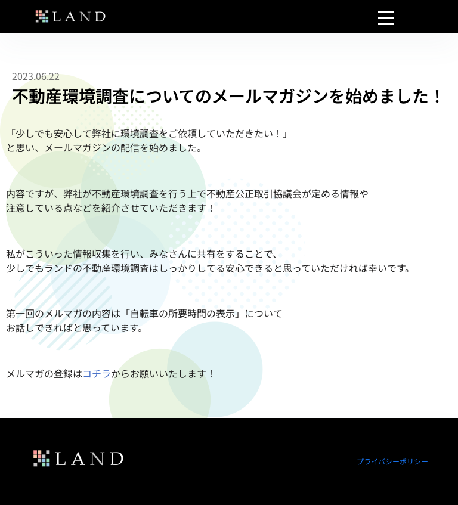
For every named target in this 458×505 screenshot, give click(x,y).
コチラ (96, 373)
